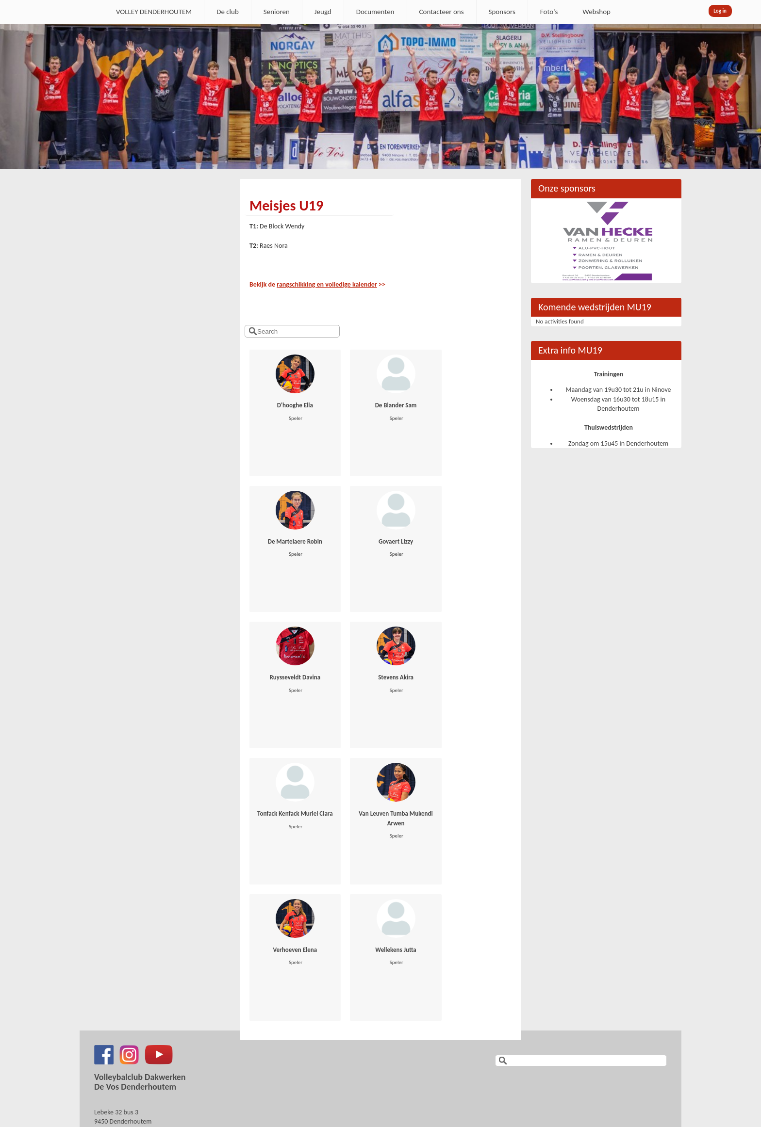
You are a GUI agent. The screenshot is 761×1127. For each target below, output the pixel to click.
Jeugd (322, 11)
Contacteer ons (441, 11)
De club (227, 11)
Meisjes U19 (286, 205)
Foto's (549, 11)
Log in (720, 11)
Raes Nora (274, 246)
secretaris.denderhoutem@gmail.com (146, 1000)
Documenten (375, 11)
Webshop (596, 11)
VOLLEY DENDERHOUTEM (154, 11)
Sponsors (502, 11)
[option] (380, 96)
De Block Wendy (282, 226)
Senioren (277, 11)
